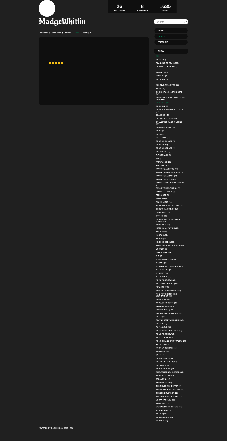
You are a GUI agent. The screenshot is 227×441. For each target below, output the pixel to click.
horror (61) (162, 235)
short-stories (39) (165, 369)
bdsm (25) (160, 88)
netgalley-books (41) (167, 284)
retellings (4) (163, 344)
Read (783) (161, 60)
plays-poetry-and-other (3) (170, 320)
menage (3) (161, 263)
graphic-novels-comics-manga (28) (168, 220)
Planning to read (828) (167, 63)
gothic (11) (161, 216)
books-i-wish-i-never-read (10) (169, 93)
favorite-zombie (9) (165, 192)
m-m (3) (159, 256)
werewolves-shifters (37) (169, 407)
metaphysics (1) (164, 270)
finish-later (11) (164, 202)
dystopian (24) (163, 138)
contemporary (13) (165, 127)
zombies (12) (162, 421)
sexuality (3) (162, 365)
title (77, 33)
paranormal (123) (164, 310)
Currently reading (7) (167, 66)
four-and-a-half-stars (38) (169, 205)
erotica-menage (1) (165, 148)
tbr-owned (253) (164, 382)
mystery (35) (162, 273)
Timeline (163, 42)
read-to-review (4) (165, 334)
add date (44, 33)
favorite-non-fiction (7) (168, 188)
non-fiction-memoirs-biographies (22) (167, 295)
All (158, 56)
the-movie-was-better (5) (168, 386)
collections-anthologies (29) (169, 123)
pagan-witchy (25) (165, 306)
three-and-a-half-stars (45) (170, 389)
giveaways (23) (163, 212)
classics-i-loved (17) (166, 118)
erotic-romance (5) (165, 141)
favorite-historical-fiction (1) (170, 184)
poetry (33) (161, 324)
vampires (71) (162, 403)
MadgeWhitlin (62, 21)
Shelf (161, 36)
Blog (161, 30)
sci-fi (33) (160, 355)
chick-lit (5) (162, 106)
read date (56, 33)
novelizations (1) (164, 299)
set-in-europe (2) (164, 358)
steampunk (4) (163, 379)
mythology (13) (163, 277)
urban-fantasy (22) (165, 400)
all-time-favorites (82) (167, 85)
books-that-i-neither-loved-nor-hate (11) (170, 98)
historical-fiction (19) (167, 228)
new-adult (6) (162, 287)
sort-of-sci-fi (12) (165, 376)
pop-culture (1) (164, 327)
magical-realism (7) (166, 259)
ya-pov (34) (161, 414)
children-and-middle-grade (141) (170, 110)
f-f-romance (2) (164, 155)
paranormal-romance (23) (169, 313)
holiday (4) (161, 232)
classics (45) (162, 115)
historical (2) (163, 225)
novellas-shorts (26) (167, 303)
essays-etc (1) (163, 152)
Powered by (53, 432)
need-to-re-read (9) (166, 280)
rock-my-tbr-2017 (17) (166, 348)
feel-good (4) (162, 195)
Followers (142, 6)
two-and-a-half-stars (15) (169, 396)
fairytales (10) (163, 162)
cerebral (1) (162, 103)
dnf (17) (160, 134)
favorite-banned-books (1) (169, 172)
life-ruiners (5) (164, 252)
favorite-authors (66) (167, 169)
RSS (71, 428)
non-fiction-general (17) (168, 290)
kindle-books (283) (165, 242)
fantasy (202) (162, 165)
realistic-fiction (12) (166, 337)
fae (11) (159, 158)
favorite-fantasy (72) (167, 176)
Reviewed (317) (163, 79)
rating (86, 33)
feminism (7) (162, 198)
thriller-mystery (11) (167, 393)
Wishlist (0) (161, 76)
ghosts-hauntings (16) (167, 209)
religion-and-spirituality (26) (171, 341)
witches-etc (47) (164, 410)
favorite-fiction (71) (166, 179)
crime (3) (160, 131)
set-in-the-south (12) (166, 362)
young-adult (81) (164, 417)
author (68, 33)
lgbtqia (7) (161, 249)
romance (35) (162, 351)
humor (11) (161, 238)
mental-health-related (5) (169, 266)
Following (119, 6)
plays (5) (160, 317)
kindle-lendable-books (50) (170, 245)
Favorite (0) (162, 72)
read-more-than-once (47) (169, 330)
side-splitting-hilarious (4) (170, 372)
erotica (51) (162, 145)
